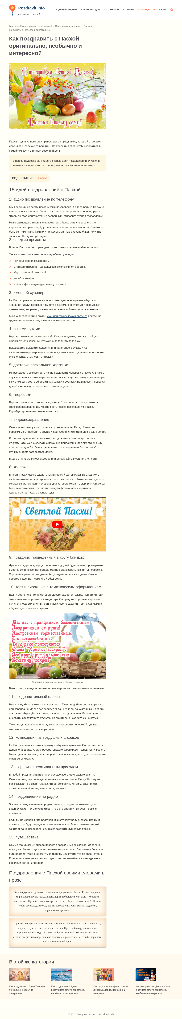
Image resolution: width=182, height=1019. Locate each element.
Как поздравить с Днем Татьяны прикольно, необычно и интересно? (27, 1000)
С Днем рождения (66, 9)
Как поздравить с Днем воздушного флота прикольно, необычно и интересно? (68, 1000)
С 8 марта (128, 9)
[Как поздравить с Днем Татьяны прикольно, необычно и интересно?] (27, 980)
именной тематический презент (67, 315)
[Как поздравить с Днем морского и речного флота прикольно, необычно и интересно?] (154, 980)
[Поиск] (171, 9)
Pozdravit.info (31, 8)
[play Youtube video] (57, 524)
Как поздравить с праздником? (38, 26)
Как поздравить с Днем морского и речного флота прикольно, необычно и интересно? (154, 1000)
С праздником (146, 9)
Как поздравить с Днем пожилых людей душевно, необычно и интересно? (111, 1000)
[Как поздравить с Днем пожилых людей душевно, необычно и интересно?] (112, 980)
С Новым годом (90, 9)
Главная (13, 26)
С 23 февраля (111, 9)
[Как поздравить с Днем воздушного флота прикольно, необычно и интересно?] (70, 980)
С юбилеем (165, 9)
